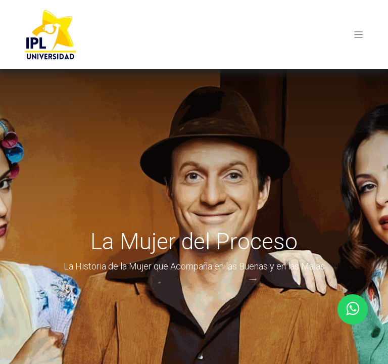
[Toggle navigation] (358, 34)
